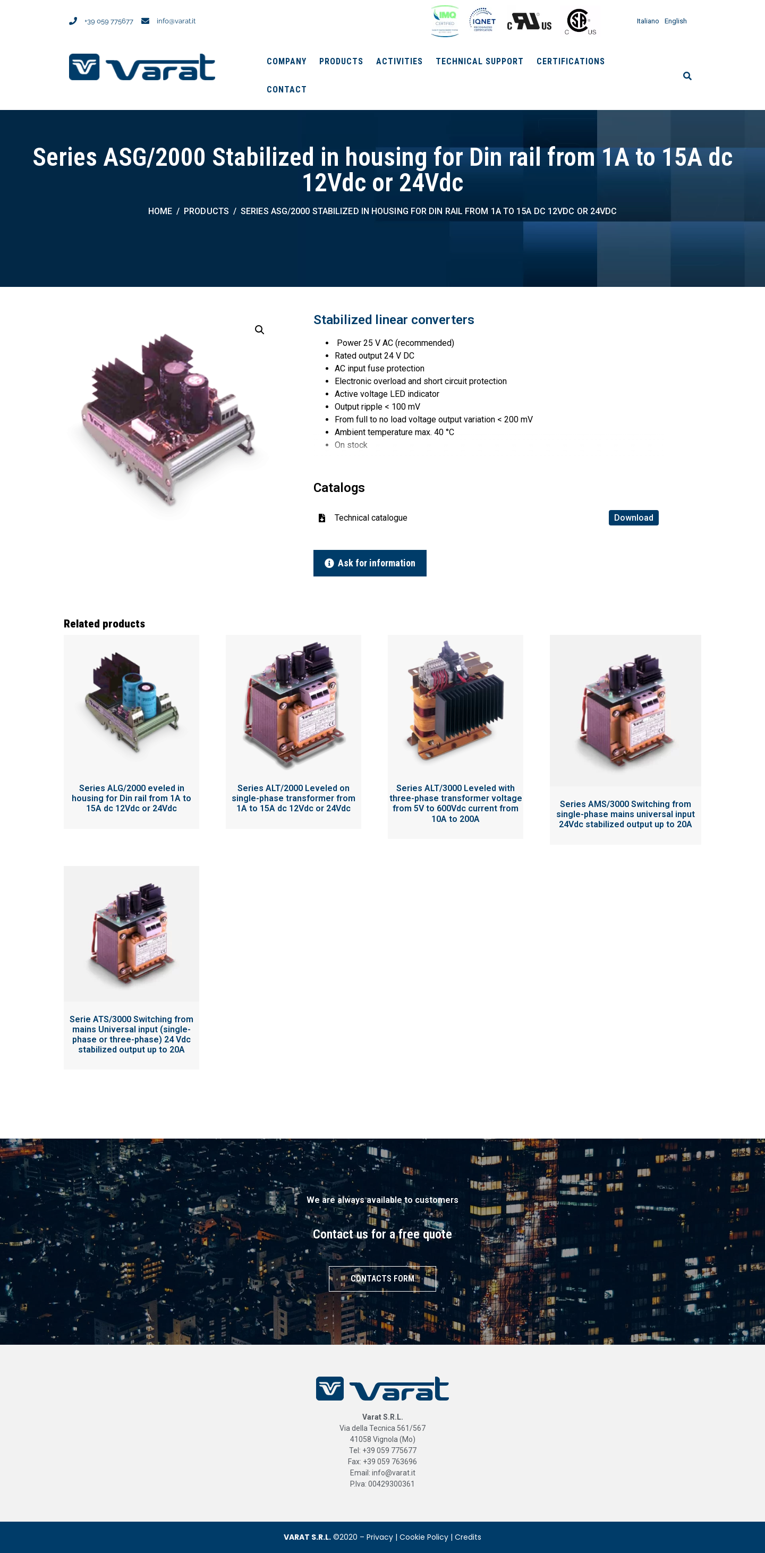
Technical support (480, 61)
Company (287, 61)
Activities (399, 61)
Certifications (571, 61)
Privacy (380, 1537)
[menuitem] (645, 21)
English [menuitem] (676, 22)
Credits (468, 1537)
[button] (259, 330)
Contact (287, 89)
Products (341, 61)
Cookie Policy (424, 1537)
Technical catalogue (497, 517)
